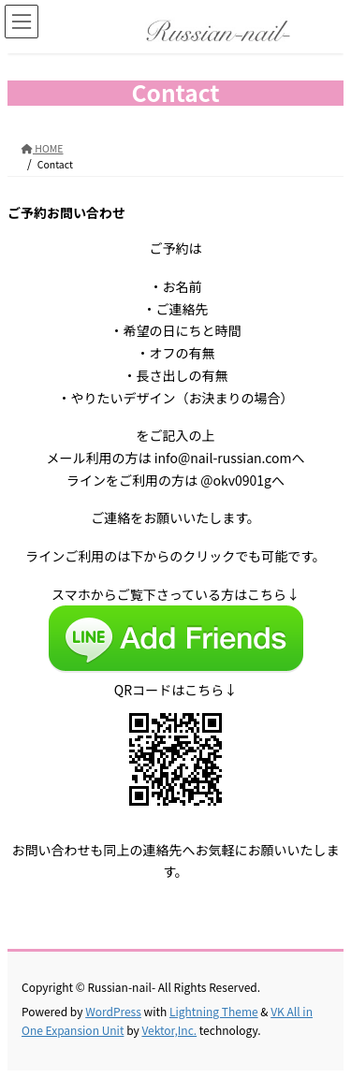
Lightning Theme (213, 1011)
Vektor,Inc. (169, 1030)
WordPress (113, 1011)
